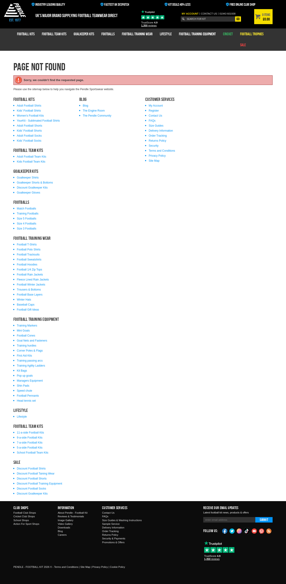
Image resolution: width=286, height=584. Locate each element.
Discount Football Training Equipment (39, 483)
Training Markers (27, 325)
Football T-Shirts (27, 244)
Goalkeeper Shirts (28, 177)
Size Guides (156, 125)
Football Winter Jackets (31, 284)
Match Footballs (26, 208)
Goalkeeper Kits (84, 34)
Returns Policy (157, 140)
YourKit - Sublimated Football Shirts (38, 120)
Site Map (154, 160)
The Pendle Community (97, 115)
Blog (85, 105)
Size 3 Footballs (26, 228)
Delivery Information (161, 130)
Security (153, 145)
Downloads (64, 527)
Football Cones (26, 335)
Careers (62, 534)
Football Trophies (251, 34)
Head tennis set (26, 400)
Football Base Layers (30, 294)
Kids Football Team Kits (31, 161)
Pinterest (261, 530)
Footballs (108, 34)
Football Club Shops (24, 512)
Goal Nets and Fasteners (32, 340)
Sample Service (111, 524)
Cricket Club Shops (24, 516)
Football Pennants (28, 395)
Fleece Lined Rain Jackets (33, 279)
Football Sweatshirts (29, 259)
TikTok (247, 531)
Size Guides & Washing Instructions (122, 520)
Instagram (239, 530)
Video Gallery (65, 524)
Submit (264, 520)
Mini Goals (23, 330)
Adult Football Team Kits (31, 156)
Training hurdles (26, 345)
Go (238, 19)
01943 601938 (227, 13)
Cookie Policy (117, 567)
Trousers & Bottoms (29, 289)
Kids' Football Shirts (29, 110)
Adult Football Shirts (29, 105)
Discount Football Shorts (32, 478)
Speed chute (24, 390)
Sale (243, 45)
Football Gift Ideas (28, 309)
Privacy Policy (157, 155)
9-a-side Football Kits (30, 437)
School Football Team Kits (32, 452)
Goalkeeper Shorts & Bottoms (35, 182)
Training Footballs (27, 213)
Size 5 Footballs (26, 218)
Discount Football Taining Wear (36, 473)
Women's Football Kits (30, 115)
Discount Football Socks (31, 488)
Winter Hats (24, 299)
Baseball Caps (25, 304)
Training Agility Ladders (31, 365)
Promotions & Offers (113, 542)
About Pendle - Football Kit (73, 512)
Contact (209, 13)
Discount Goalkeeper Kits (32, 187)
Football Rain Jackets (30, 274)
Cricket (228, 34)
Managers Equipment (30, 380)
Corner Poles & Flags (30, 350)
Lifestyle (166, 34)
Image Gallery (65, 520)
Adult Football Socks (29, 135)
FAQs (152, 120)
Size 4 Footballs (26, 223)
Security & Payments (113, 538)
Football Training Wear (137, 34)
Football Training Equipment (197, 34)
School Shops (21, 520)
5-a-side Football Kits (30, 447)
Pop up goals (25, 375)
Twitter (232, 530)
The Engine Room (94, 110)
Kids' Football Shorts (29, 130)
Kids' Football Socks (29, 140)
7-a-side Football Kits (30, 442)
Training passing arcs (30, 360)
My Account (190, 13)
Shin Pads (23, 385)
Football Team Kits (54, 34)
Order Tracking (158, 135)
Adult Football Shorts (29, 125)
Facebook (224, 530)
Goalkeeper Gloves (28, 192)
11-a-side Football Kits (30, 432)
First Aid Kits (24, 355)
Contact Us (155, 115)
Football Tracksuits (28, 254)
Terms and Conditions (162, 150)
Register (154, 110)
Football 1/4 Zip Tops (29, 269)
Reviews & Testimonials (71, 516)
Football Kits (26, 34)
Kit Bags (22, 370)
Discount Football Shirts (31, 468)
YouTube (254, 530)
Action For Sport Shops (26, 524)
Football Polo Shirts (28, 249)
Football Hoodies (27, 264)
